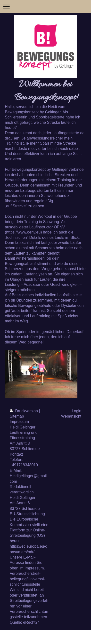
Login (76, 411)
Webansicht (71, 416)
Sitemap (17, 416)
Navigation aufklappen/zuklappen (45, 6)
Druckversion (24, 411)
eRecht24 (31, 622)
